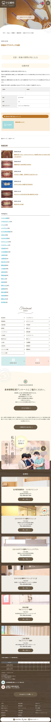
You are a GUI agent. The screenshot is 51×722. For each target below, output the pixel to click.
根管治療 (28, 331)
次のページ (11, 138)
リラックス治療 (4, 349)
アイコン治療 (4, 353)
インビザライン (29, 317)
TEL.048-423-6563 (25, 615)
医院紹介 (3, 712)
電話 (24, 719)
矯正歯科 (3, 317)
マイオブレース (29, 335)
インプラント (4, 331)
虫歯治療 (3, 324)
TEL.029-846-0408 (25, 584)
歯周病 (2, 328)
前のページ (4, 138)
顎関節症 (28, 345)
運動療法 (28, 349)
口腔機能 (28, 342)
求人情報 (37, 708)
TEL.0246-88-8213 (25, 555)
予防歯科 (28, 324)
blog (8, 32)
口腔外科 (3, 345)
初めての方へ (32, 719)
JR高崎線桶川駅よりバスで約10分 (15, 682)
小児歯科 (3, 335)
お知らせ (37, 703)
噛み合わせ (3, 338)
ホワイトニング (29, 321)
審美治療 (19, 32)
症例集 (13, 32)
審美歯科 (3, 321)
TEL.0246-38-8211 (25, 526)
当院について (4, 705)
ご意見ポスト (38, 710)
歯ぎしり (28, 338)
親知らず (28, 328)
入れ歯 (2, 342)
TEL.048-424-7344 (25, 495)
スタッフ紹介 (4, 710)
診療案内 (3, 715)
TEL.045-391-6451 (25, 646)
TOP (4, 32)
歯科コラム (38, 705)
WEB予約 (17, 719)
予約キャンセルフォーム (41, 712)
